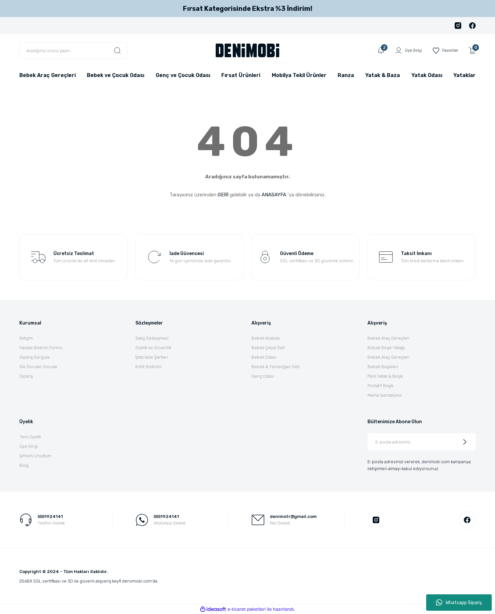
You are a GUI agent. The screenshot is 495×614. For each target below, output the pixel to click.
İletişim (26, 338)
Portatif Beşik (380, 385)
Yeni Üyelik (30, 436)
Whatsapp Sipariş (459, 602)
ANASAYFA (274, 195)
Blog (24, 465)
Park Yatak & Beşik (385, 376)
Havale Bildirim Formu (40, 347)
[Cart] (472, 50)
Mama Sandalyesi (384, 395)
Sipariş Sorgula (34, 357)
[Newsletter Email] (421, 441)
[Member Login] (406, 50)
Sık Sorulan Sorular (38, 366)
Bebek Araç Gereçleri (388, 338)
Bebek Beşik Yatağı (386, 347)
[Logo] (247, 50)
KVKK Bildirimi (148, 366)
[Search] (73, 50)
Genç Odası (262, 376)
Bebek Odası (263, 357)
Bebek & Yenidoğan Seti (275, 366)
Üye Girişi (28, 446)
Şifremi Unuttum (35, 455)
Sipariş (26, 376)
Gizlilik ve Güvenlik (153, 347)
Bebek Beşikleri (382, 366)
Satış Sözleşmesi (151, 338)
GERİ (223, 195)
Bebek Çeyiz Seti (268, 347)
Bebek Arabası (265, 338)
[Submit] (465, 441)
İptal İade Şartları (151, 357)
